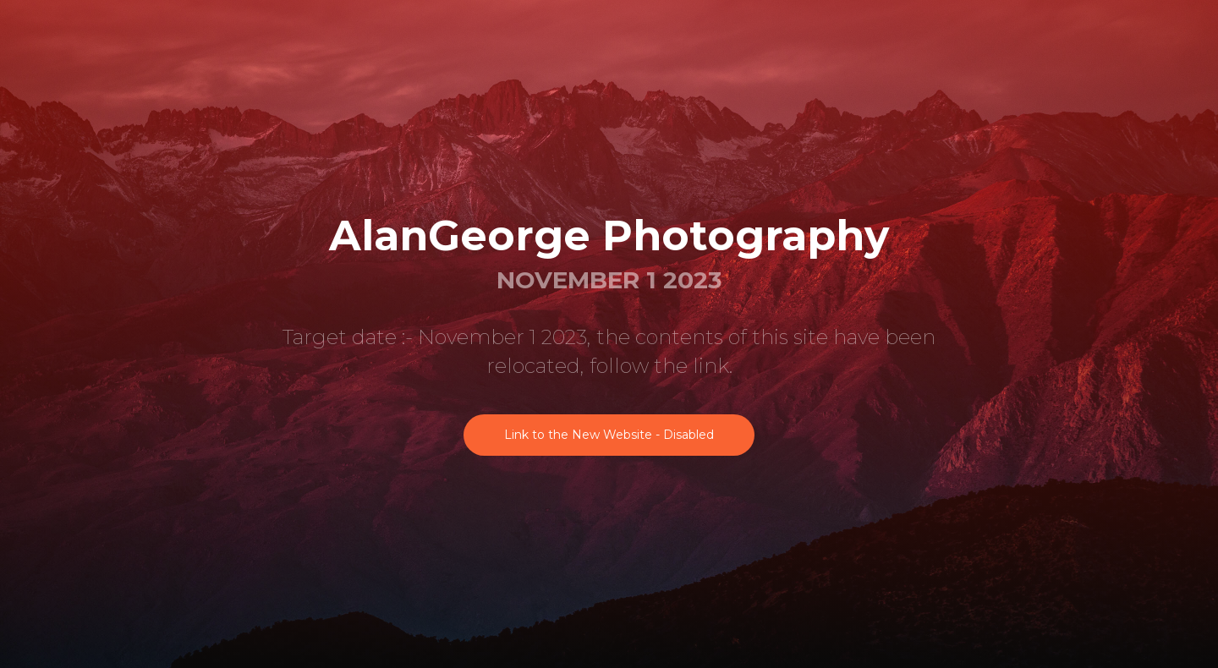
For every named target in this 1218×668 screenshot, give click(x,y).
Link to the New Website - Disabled (609, 434)
